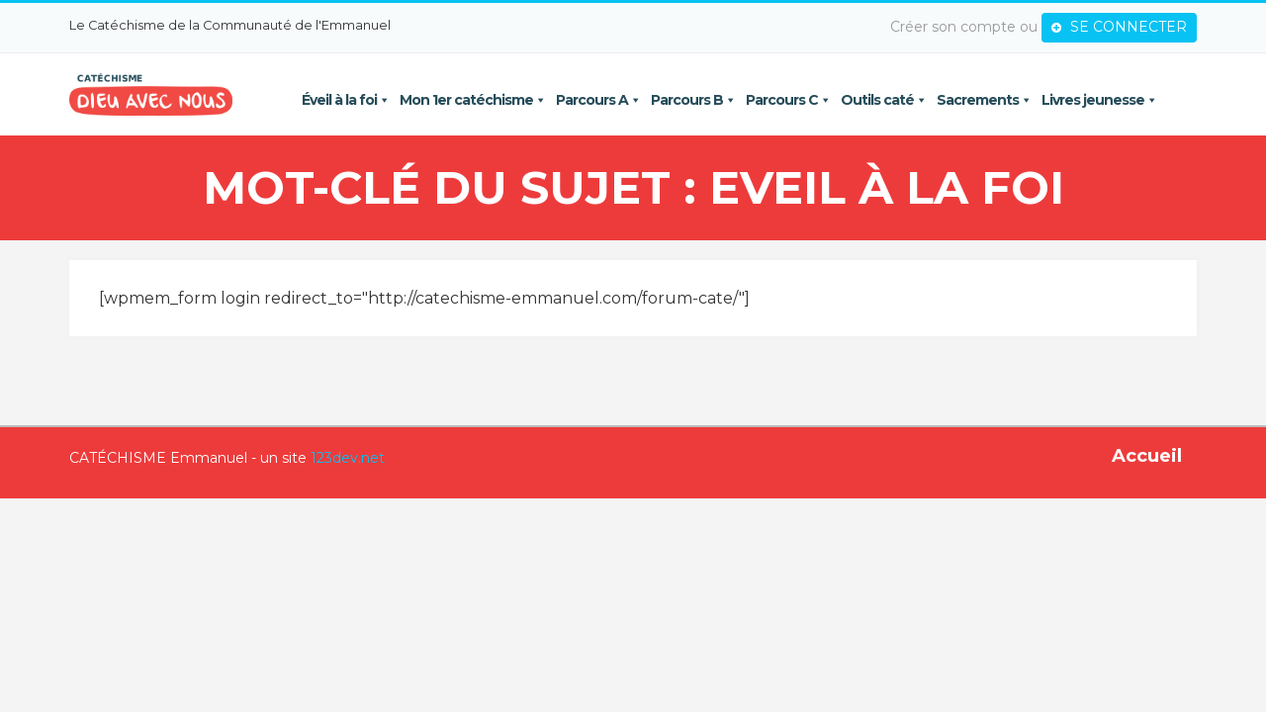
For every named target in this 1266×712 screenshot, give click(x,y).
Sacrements (987, 100)
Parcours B (696, 100)
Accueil (1162, 457)
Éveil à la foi (349, 100)
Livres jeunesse (1102, 100)
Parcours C (791, 100)
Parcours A (601, 100)
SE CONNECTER (1134, 27)
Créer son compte (968, 27)
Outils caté (887, 100)
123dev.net (333, 459)
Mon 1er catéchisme (476, 100)
